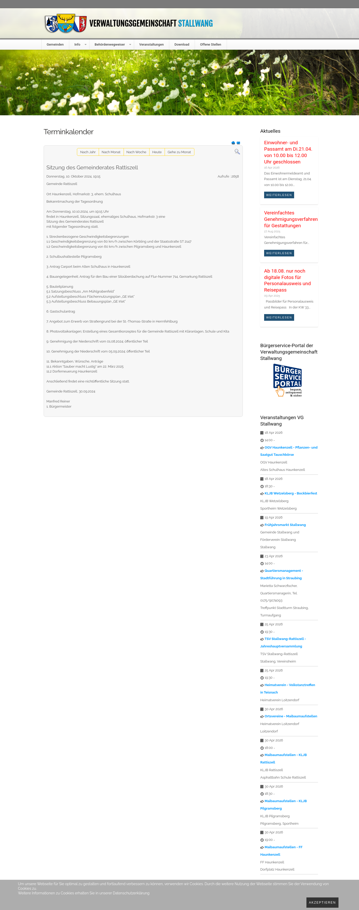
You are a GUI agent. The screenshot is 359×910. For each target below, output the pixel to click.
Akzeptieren (322, 902)
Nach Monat (111, 152)
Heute (157, 152)
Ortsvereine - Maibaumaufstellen (291, 716)
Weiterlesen (279, 195)
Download (181, 44)
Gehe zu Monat (179, 152)
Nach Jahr (88, 152)
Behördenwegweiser (110, 44)
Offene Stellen (210, 44)
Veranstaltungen (151, 44)
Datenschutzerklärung (131, 893)
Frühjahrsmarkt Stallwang (285, 525)
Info (77, 44)
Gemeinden (55, 44)
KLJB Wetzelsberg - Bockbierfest (291, 493)
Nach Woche (136, 152)
